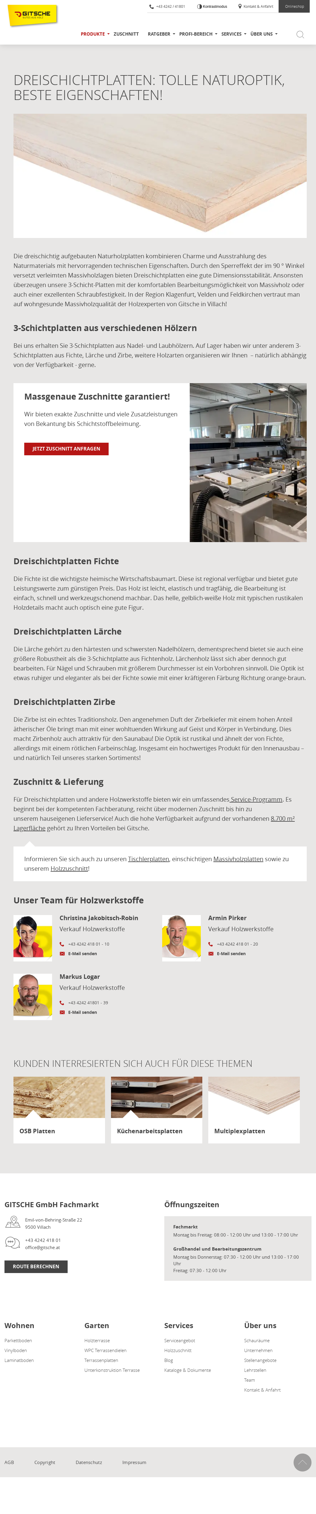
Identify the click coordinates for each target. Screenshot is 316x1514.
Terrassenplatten (101, 1360)
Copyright (44, 1462)
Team (249, 1380)
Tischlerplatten (148, 859)
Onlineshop (294, 6)
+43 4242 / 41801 (167, 6)
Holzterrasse (97, 1340)
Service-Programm (256, 799)
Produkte (93, 34)
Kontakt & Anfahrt (255, 6)
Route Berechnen (36, 1266)
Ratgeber (159, 34)
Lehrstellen (255, 1370)
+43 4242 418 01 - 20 (237, 944)
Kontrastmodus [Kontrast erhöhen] (214, 6)
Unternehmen (258, 1350)
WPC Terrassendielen (105, 1350)
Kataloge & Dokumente (187, 1370)
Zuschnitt (126, 34)
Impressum (134, 1462)
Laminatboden (19, 1360)
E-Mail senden (82, 953)
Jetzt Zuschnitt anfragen (66, 448)
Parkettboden (18, 1340)
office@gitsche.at (42, 1247)
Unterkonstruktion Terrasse (112, 1370)
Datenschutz (89, 1462)
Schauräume (257, 1340)
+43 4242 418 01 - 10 (88, 944)
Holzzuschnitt (69, 868)
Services (231, 34)
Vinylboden (15, 1350)
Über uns (261, 34)
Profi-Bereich (195, 34)
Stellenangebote (260, 1360)
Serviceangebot (179, 1340)
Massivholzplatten (238, 859)
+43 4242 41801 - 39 (88, 1002)
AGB (9, 1462)
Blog (168, 1360)
